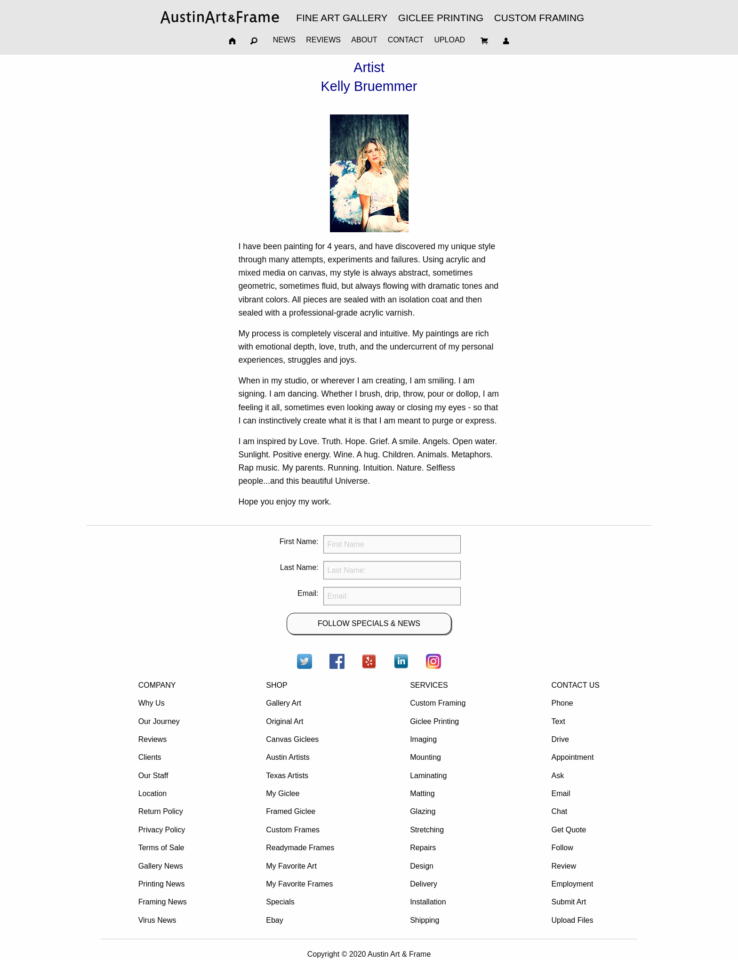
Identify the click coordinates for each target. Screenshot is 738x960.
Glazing (422, 811)
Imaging (423, 739)
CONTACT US (575, 685)
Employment (572, 884)
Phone (562, 703)
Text (558, 721)
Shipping (424, 920)
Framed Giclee (290, 811)
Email (560, 793)
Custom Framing (437, 703)
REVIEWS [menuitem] (323, 40)
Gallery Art (283, 703)
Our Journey (159, 721)
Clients (149, 757)
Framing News (162, 902)
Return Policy (160, 811)
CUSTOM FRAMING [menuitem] (539, 17)
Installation (428, 902)
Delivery (423, 884)
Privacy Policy (161, 830)
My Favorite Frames (299, 884)
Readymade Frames (300, 848)
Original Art (284, 721)
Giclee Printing (434, 721)
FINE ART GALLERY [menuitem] (341, 17)
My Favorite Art (291, 866)
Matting (422, 793)
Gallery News (160, 866)
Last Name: (299, 567)
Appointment (572, 757)
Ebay (274, 920)
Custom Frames (293, 830)
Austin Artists (287, 757)
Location (152, 793)
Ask (557, 776)
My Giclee (282, 793)
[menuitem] (220, 17)
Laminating (428, 776)
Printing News (161, 884)
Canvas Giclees (292, 739)
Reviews (152, 739)
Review (563, 866)
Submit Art (568, 902)
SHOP (276, 685)
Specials (280, 902)
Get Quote (568, 830)
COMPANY (157, 685)
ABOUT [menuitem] (364, 40)
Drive (560, 739)
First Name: (299, 541)
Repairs (423, 848)
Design (421, 866)
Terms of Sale (161, 848)
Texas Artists (287, 776)
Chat (559, 811)
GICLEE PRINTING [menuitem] (440, 17)
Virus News (157, 920)
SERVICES (429, 685)
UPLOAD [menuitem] (449, 40)
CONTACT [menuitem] (406, 40)
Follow (562, 848)
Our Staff (153, 776)
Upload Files (572, 920)
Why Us (151, 703)
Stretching (427, 830)
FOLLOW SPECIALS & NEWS (369, 623)
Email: (307, 593)
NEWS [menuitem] (284, 40)
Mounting (425, 757)
